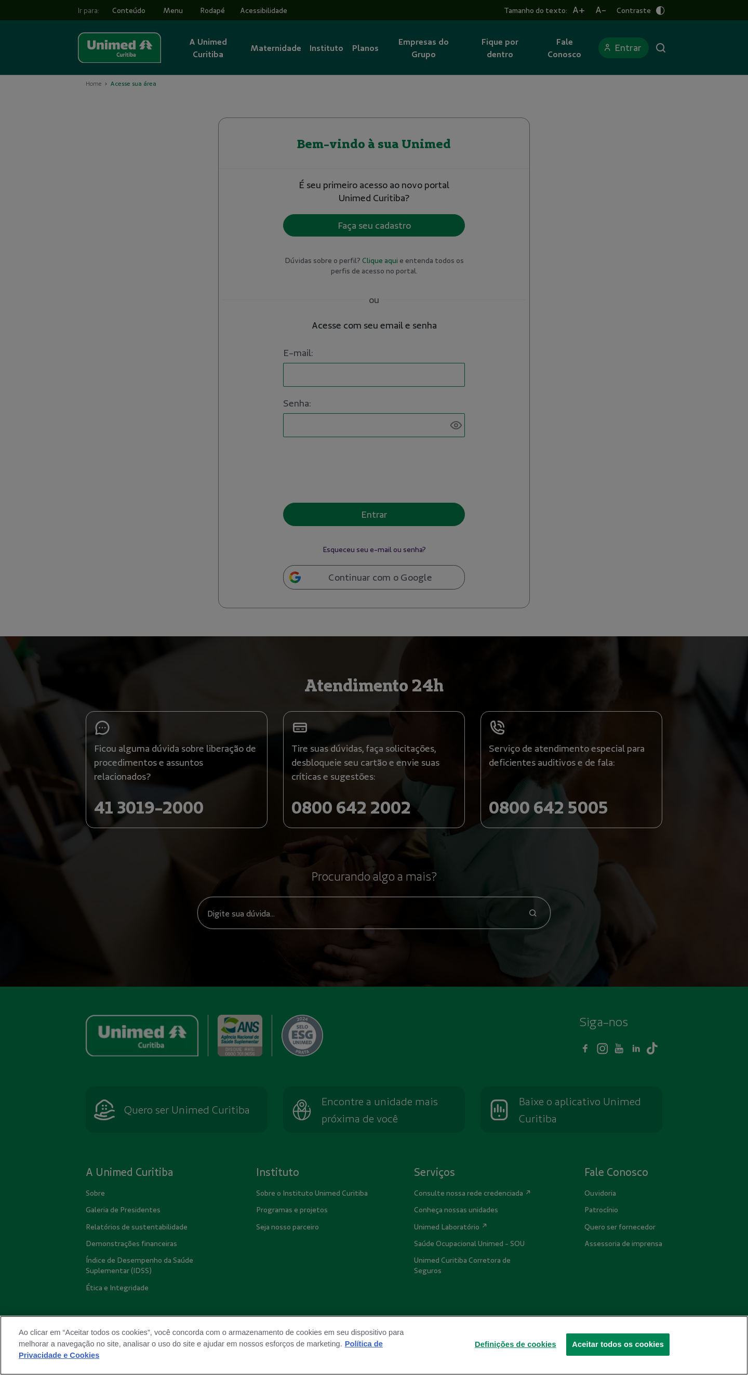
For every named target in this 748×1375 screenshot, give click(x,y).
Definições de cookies (515, 1350)
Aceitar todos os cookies (618, 1350)
